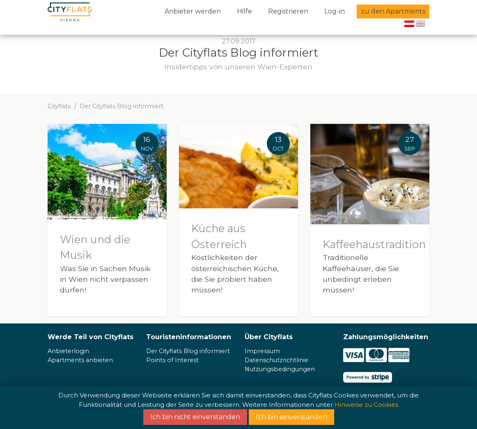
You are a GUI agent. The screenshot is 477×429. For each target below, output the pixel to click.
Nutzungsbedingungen (280, 369)
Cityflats (59, 106)
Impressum (262, 351)
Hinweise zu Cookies (366, 404)
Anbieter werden (193, 11)
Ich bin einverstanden (291, 417)
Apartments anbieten (80, 360)
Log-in (334, 11)
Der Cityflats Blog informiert (121, 106)
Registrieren (288, 11)
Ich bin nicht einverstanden (195, 417)
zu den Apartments (393, 11)
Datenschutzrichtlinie (276, 360)
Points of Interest (172, 360)
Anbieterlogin (68, 351)
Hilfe (244, 11)
